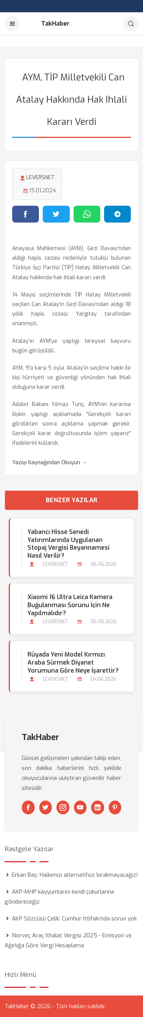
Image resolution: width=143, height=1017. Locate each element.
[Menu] (12, 23)
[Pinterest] (115, 807)
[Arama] (130, 23)
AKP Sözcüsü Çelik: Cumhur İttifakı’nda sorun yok (74, 918)
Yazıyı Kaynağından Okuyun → (49, 462)
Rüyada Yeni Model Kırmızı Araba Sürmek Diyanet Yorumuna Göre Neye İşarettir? (73, 662)
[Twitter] (45, 807)
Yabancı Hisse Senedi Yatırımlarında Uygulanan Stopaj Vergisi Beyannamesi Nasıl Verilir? (68, 544)
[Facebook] (28, 807)
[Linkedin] (97, 807)
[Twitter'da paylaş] (56, 214)
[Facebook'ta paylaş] (25, 214)
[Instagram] (62, 807)
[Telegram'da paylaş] (117, 214)
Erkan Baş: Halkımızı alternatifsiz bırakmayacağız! (75, 875)
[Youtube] (80, 807)
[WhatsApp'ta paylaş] (87, 214)
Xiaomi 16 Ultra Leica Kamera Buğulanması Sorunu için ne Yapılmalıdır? (69, 605)
